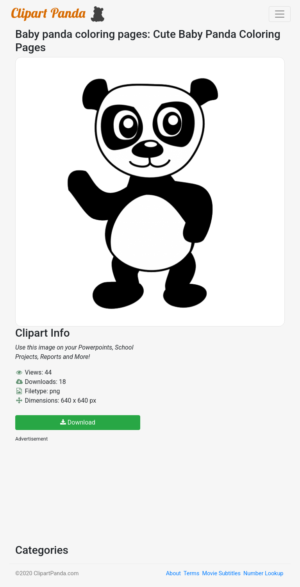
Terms (191, 573)
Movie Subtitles (221, 573)
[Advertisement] (73, 492)
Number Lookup (263, 573)
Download (77, 422)
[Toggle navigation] (280, 14)
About (173, 573)
